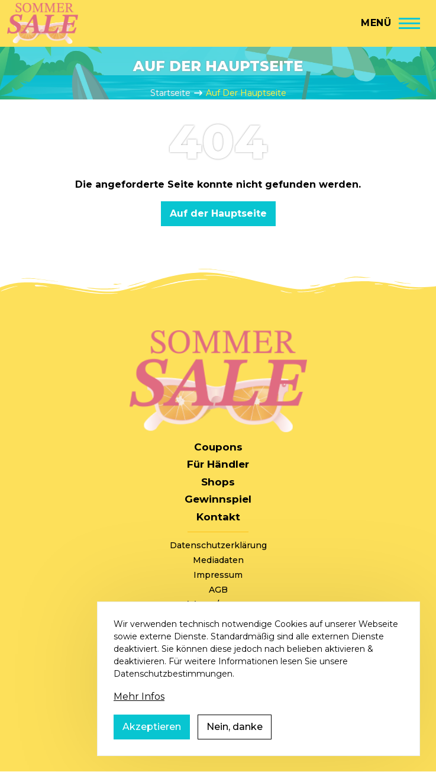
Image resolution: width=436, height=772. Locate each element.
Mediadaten (218, 560)
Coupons (218, 447)
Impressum (218, 575)
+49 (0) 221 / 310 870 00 (218, 604)
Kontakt (218, 517)
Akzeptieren (151, 739)
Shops (218, 482)
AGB (218, 589)
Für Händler (218, 464)
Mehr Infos (139, 709)
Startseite (170, 93)
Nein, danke (234, 739)
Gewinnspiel (218, 499)
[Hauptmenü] (390, 23)
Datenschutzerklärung (218, 545)
